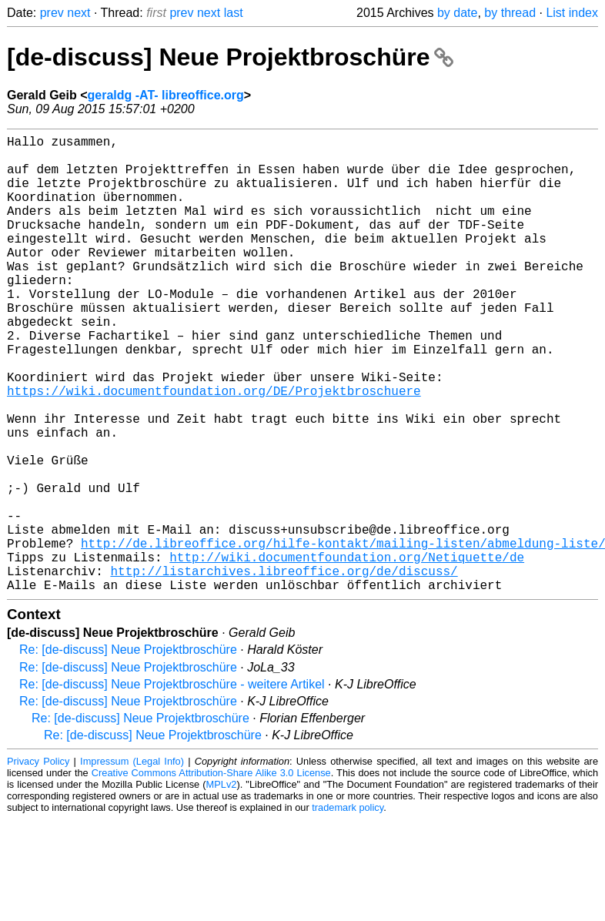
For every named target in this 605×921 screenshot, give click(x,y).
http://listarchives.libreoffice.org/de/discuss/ (283, 669)
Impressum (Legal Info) (132, 863)
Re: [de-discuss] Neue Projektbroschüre (128, 751)
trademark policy (347, 909)
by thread (510, 12)
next (78, 12)
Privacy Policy (38, 863)
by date (457, 12)
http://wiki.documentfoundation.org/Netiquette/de (346, 652)
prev (52, 12)
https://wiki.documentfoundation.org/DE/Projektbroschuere (214, 448)
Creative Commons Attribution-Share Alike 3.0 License (211, 874)
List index (572, 12)
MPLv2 (221, 886)
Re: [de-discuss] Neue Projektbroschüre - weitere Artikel (172, 785)
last (233, 12)
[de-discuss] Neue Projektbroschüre (230, 57)
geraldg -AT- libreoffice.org (165, 95)
